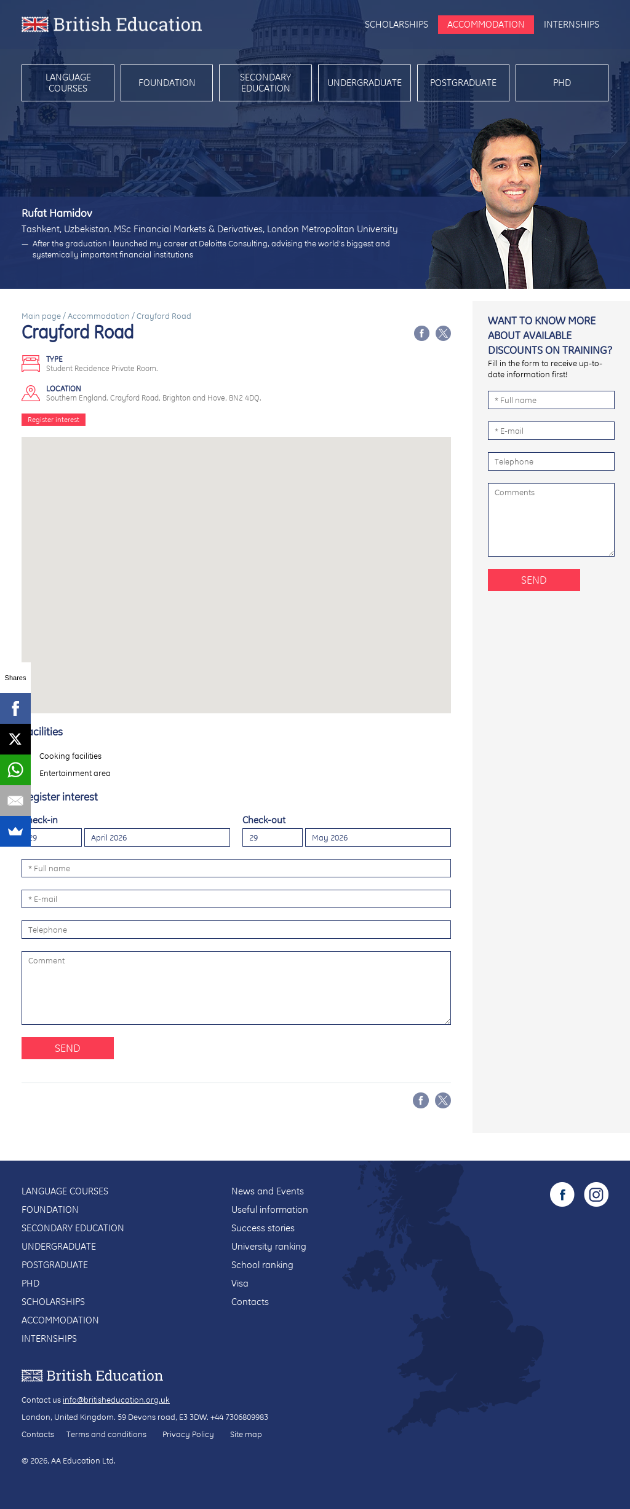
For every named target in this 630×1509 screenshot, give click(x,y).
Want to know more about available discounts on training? (550, 335)
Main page (41, 316)
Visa (240, 1283)
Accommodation (486, 24)
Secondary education (265, 82)
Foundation (167, 82)
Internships (571, 24)
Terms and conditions (106, 1434)
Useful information (269, 1209)
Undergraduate (364, 82)
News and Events (267, 1191)
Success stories (263, 1228)
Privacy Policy (188, 1434)
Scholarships (396, 24)
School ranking (262, 1265)
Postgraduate (463, 82)
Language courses (68, 82)
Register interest (53, 419)
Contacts (250, 1301)
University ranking (268, 1246)
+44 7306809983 (239, 1417)
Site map (246, 1434)
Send (68, 1047)
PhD (562, 82)
